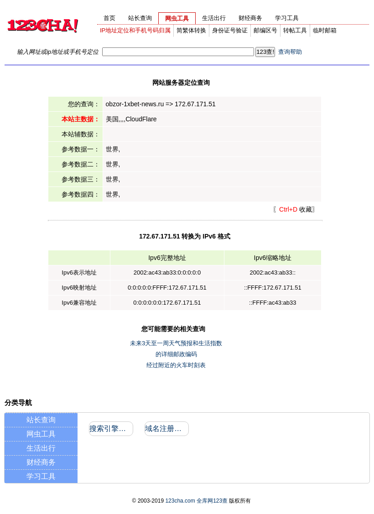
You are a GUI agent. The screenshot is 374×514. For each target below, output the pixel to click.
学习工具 (41, 476)
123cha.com (180, 501)
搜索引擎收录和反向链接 (110, 428)
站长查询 (41, 420)
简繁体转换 (191, 30)
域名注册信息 (166, 428)
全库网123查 (212, 501)
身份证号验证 (230, 30)
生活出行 (41, 448)
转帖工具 (295, 30)
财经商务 (41, 462)
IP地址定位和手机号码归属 (135, 30)
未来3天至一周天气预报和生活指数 (176, 343)
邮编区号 (265, 30)
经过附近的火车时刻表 (176, 365)
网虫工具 (41, 434)
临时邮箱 (325, 30)
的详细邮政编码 (176, 354)
